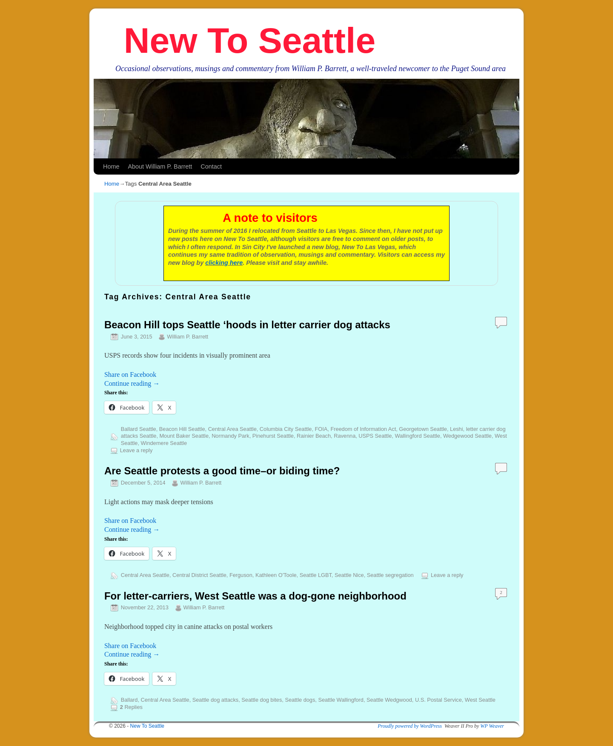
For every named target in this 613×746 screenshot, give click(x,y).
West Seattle (480, 700)
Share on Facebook (130, 374)
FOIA (321, 429)
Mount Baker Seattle (184, 436)
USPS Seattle (375, 436)
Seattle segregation (390, 575)
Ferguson (240, 575)
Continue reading (132, 383)
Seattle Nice (349, 575)
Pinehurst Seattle (273, 436)
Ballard (129, 700)
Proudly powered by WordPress (410, 726)
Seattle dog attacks (215, 700)
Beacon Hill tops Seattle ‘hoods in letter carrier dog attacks (247, 324)
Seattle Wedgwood (389, 700)
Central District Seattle (199, 575)
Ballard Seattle (138, 429)
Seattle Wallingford (341, 700)
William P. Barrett (187, 336)
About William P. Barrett (160, 166)
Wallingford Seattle (417, 436)
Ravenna (344, 436)
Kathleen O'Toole (276, 575)
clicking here (224, 262)
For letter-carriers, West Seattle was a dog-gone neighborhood (255, 596)
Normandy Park (230, 436)
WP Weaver (492, 726)
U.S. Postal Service (438, 700)
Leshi (456, 429)
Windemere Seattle (164, 443)
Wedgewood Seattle (467, 436)
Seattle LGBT (316, 575)
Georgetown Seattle (423, 429)
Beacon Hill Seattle (182, 429)
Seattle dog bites (261, 700)
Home (111, 166)
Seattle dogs (300, 700)
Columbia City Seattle (286, 429)
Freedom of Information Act (363, 429)
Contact (211, 166)
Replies (131, 707)
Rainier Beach (314, 436)
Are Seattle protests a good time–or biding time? (222, 470)
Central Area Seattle (232, 429)
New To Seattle (249, 40)
